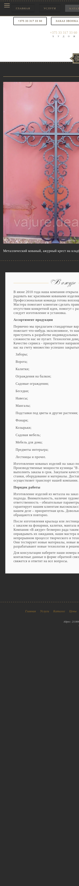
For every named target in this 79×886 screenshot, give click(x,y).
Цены (73, 611)
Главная (23, 8)
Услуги (50, 8)
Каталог (59, 611)
